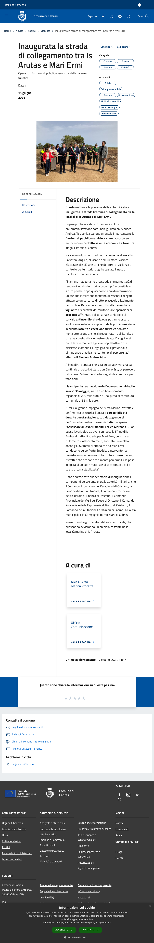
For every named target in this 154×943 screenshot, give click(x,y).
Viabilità (45, 31)
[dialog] (77, 923)
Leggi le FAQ (47, 897)
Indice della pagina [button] (32, 194)
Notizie (32, 31)
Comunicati (122, 829)
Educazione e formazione (92, 823)
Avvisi (119, 835)
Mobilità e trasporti (51, 861)
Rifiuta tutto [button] (91, 929)
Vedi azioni (124, 47)
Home (7, 31)
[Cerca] (147, 16)
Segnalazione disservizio (54, 891)
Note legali (84, 897)
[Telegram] (118, 16)
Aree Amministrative (14, 829)
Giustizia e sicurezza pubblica (94, 829)
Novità (19, 31)
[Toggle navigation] (7, 16)
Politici (6, 847)
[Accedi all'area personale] (139, 5)
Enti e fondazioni (11, 841)
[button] (77, 937)
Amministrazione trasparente (94, 885)
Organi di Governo (12, 823)
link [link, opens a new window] (109, 922)
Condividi (107, 47)
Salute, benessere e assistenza (89, 854)
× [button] (150, 906)
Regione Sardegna (15, 5)
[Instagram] (110, 16)
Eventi (119, 858)
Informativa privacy (89, 891)
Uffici (5, 835)
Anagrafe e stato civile (53, 823)
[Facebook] (101, 16)
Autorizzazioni (86, 863)
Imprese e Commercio (52, 840)
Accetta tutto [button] (64, 929)
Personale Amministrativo (17, 853)
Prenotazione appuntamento (56, 885)
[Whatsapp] (127, 16)
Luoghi (119, 852)
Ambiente (83, 846)
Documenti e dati (12, 859)
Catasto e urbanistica (52, 851)
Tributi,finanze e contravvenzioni (87, 837)
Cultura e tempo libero (53, 829)
